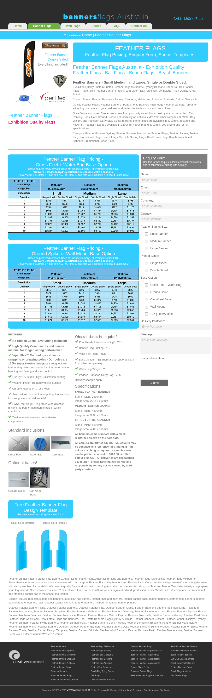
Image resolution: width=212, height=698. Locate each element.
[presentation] (172, 369)
